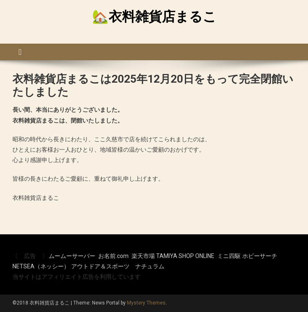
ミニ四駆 (229, 256)
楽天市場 (143, 256)
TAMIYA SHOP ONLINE (185, 256)
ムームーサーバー (72, 256)
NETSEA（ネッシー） (41, 266)
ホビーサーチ (259, 256)
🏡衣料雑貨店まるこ (154, 17)
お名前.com (113, 256)
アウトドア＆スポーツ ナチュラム (117, 266)
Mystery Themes (146, 303)
